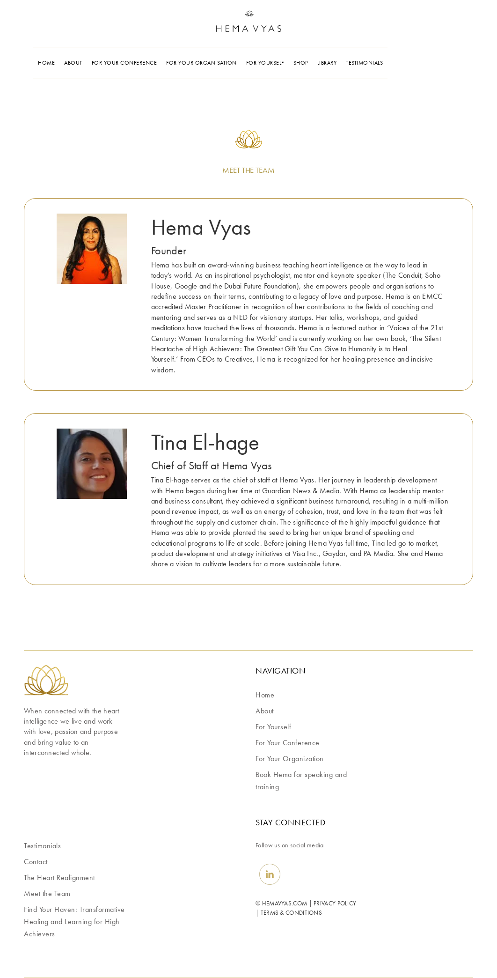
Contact (36, 862)
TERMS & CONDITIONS (291, 913)
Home (265, 695)
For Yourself (273, 727)
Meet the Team (47, 893)
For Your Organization (290, 758)
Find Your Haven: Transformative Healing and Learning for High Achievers (74, 921)
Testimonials (42, 846)
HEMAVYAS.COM (284, 903)
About (265, 711)
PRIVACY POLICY (335, 903)
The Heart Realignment (59, 877)
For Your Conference (288, 743)
